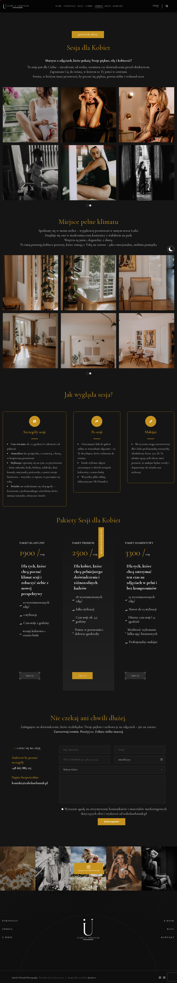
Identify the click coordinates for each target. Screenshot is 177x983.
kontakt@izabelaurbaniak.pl (30, 783)
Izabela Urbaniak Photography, (25, 977)
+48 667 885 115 (21, 768)
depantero (91, 977)
